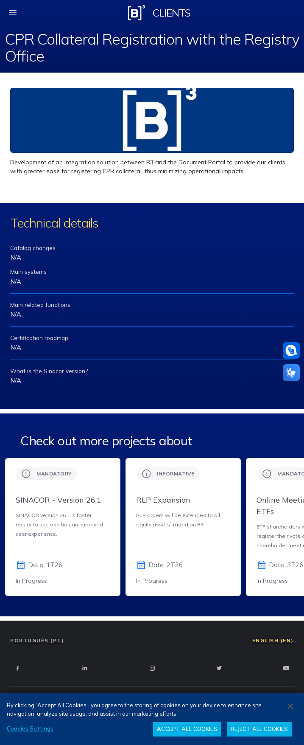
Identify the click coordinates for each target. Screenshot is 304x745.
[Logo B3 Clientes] (136, 12)
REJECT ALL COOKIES (259, 728)
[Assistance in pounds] (291, 350)
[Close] (290, 706)
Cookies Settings (30, 728)
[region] (152, 719)
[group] (62, 527)
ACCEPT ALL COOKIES (187, 728)
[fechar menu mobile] (12, 12)
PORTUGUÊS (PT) (37, 640)
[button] (291, 350)
